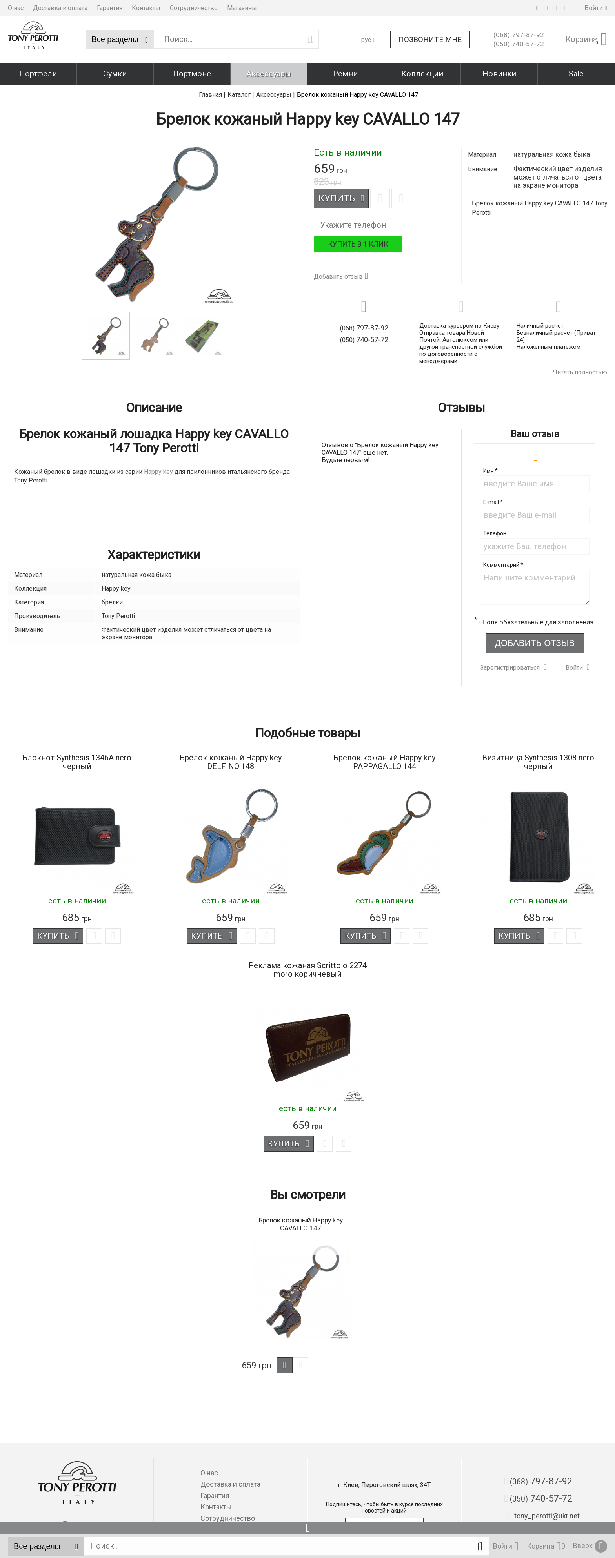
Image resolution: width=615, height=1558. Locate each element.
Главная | (212, 94)
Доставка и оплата (60, 8)
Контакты (146, 8)
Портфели (38, 73)
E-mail (493, 502)
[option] (106, 336)
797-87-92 (518, 35)
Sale (576, 73)
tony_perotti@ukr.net (543, 1514)
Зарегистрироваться (510, 668)
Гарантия (109, 8)
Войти (574, 668)
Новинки (499, 73)
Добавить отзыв (338, 276)
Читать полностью (580, 372)
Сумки (115, 73)
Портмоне (192, 73)
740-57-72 (518, 44)
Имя (490, 471)
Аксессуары (268, 73)
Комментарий (503, 565)
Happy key (158, 471)
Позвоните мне (430, 39)
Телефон (494, 533)
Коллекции (422, 73)
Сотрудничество (194, 8)
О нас (16, 8)
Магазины (242, 8)
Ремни (345, 73)
